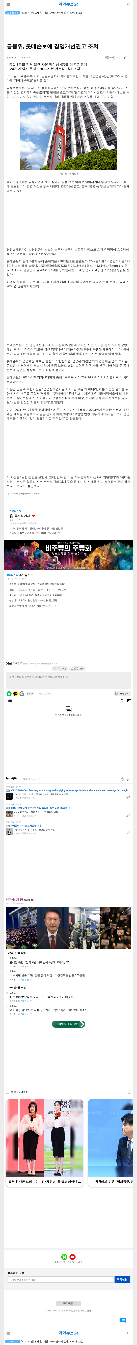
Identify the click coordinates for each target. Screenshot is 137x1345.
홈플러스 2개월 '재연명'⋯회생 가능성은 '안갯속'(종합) (36, 595)
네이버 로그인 (9, 693)
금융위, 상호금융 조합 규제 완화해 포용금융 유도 (36, 533)
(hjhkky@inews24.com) (28, 493)
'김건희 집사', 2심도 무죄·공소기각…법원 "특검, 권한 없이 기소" (48, 1010)
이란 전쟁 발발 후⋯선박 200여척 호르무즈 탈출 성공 (50, 12)
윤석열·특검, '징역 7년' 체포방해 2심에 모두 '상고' (39, 962)
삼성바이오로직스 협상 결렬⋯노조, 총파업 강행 (33, 600)
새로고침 (31, 575)
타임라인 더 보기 (68, 1024)
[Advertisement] (68, 29)
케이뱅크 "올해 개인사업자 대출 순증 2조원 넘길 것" (38, 528)
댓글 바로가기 (123, 1320)
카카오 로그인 (15, 693)
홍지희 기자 (22, 516)
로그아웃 (30, 694)
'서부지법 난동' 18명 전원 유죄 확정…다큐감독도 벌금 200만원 (47, 975)
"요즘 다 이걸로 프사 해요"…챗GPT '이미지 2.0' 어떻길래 (37, 589)
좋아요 (34, 516)
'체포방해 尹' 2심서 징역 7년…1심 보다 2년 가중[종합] (42, 997)
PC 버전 (68, 1303)
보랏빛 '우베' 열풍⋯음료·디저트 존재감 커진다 (32, 605)
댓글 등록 (124, 693)
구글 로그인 (21, 693)
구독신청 (122, 1279)
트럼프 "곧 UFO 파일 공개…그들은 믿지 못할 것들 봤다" (37, 584)
